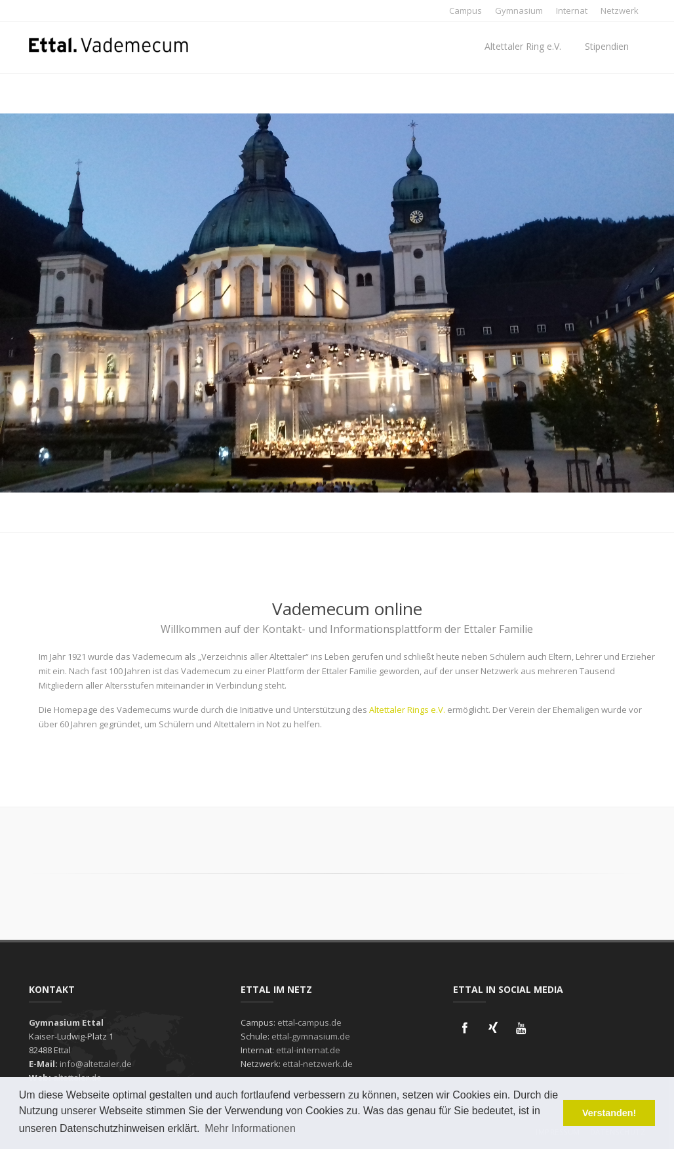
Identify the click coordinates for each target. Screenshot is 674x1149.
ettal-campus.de (309, 1022)
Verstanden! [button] (609, 1113)
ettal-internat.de (308, 1050)
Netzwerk (620, 10)
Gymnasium (519, 10)
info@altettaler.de (96, 1064)
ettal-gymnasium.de (310, 1036)
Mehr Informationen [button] (250, 1128)
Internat (571, 10)
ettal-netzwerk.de (318, 1064)
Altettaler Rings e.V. (407, 710)
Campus (465, 10)
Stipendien (607, 46)
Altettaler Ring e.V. (523, 46)
